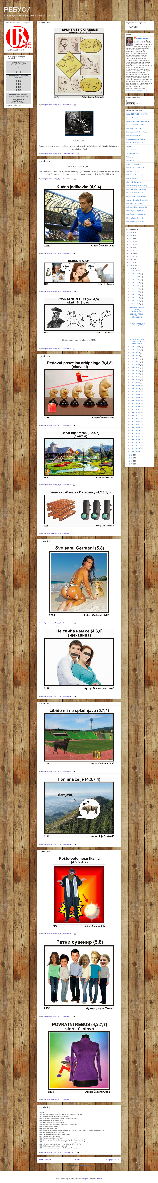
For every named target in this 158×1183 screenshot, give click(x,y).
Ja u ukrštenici (131, 150)
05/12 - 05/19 (135, 397)
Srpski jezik (130, 160)
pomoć (137, 103)
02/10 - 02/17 (135, 436)
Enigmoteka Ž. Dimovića (134, 203)
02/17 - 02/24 (135, 433)
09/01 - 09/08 (135, 356)
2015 (131, 262)
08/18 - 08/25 (135, 362)
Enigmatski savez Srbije (134, 128)
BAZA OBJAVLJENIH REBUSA (137, 114)
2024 (131, 235)
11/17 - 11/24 (135, 289)
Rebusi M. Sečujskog (133, 164)
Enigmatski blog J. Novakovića (136, 207)
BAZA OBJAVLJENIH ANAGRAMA (138, 121)
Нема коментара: (69, 153)
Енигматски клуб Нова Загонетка (138, 132)
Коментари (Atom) (85, 1165)
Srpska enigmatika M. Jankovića (137, 200)
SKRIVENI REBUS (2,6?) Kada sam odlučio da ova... (136, 316)
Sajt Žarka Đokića (132, 171)
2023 (131, 238)
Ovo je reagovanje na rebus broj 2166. (137, 324)
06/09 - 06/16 (135, 385)
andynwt (85, 1179)
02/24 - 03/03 (135, 430)
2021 (131, 244)
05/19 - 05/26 (135, 394)
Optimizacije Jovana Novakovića (137, 196)
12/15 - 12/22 (135, 277)
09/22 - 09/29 (135, 353)
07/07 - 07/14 (135, 380)
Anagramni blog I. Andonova (136, 189)
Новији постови (45, 1160)
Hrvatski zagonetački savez (135, 139)
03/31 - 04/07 (135, 415)
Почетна (78, 1160)
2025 (131, 232)
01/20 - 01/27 (135, 445)
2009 (131, 464)
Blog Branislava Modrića (134, 193)
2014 (131, 265)
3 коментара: (67, 291)
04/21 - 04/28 (135, 406)
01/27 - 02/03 (135, 442)
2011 (131, 458)
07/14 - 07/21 (135, 376)
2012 (131, 455)
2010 (131, 461)
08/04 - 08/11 (135, 367)
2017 (131, 256)
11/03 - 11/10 (135, 295)
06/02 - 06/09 (135, 388)
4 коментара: (67, 104)
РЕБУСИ (17, 9)
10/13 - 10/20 (135, 304)
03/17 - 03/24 (135, 421)
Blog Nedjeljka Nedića (133, 182)
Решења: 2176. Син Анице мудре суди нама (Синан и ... (137, 341)
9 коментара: (67, 623)
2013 (131, 268)
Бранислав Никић (143, 38)
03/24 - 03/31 (135, 418)
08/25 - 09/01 (135, 359)
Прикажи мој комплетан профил (137, 91)
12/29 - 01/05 (135, 271)
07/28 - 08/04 (135, 371)
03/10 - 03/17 (135, 424)
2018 (131, 253)
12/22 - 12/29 (135, 274)
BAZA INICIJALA (132, 117)
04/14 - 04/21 (135, 409)
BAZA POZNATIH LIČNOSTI (136, 125)
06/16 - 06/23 (135, 382)
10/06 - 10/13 (135, 347)
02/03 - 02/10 (135, 439)
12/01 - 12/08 (135, 283)
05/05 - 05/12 (135, 400)
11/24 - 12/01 (135, 286)
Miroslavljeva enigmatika (134, 211)
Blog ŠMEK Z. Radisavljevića (136, 214)
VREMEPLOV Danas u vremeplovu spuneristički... (138, 309)
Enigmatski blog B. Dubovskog (136, 186)
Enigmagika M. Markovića (135, 168)
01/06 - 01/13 (135, 451)
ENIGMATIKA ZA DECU (134, 143)
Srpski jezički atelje (132, 153)
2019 (131, 250)
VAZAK (128, 146)
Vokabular (129, 157)
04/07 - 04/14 (135, 412)
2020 (131, 247)
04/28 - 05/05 (135, 403)
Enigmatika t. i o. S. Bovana (135, 221)
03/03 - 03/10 (135, 427)
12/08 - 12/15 (135, 280)
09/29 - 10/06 (135, 350)
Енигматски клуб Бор (133, 135)
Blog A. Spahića (131, 178)
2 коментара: (67, 179)
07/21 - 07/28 (135, 374)
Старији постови (112, 1160)
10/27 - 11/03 (135, 298)
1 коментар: (67, 253)
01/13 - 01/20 (135, 448)
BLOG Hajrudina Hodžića (135, 175)
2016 (131, 259)
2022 (131, 241)
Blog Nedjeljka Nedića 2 (134, 218)
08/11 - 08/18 (135, 365)
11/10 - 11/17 (135, 292)
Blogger (99, 1179)
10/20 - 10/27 (135, 301)
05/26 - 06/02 (135, 391)
